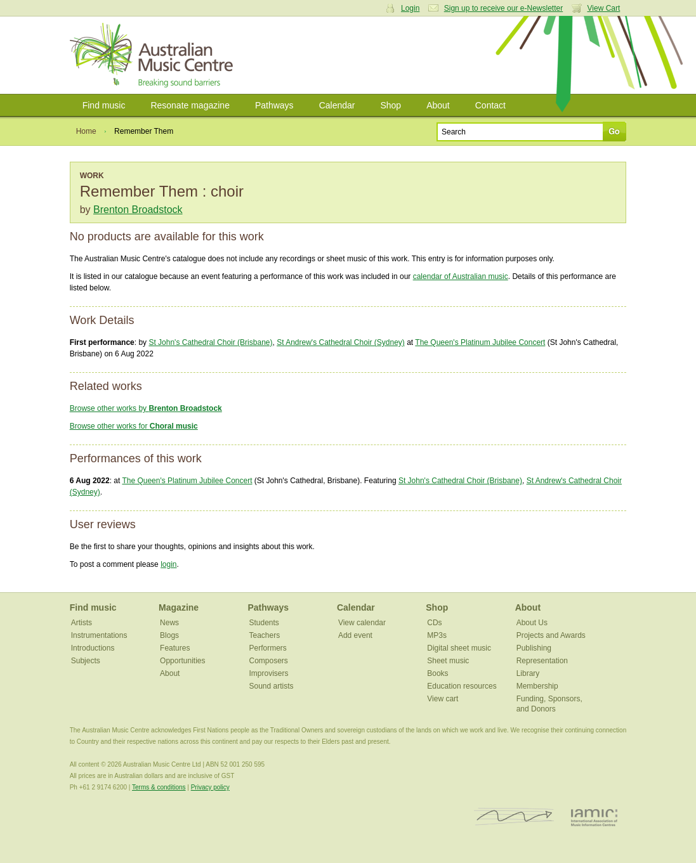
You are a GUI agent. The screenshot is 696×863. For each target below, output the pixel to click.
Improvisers (268, 673)
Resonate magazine (190, 105)
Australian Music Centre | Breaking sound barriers (154, 55)
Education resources (461, 686)
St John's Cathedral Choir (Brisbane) (210, 342)
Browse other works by (146, 408)
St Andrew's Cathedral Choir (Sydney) (341, 342)
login (168, 564)
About (438, 105)
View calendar (362, 622)
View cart (442, 698)
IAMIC (594, 817)
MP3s (437, 635)
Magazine (179, 607)
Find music (104, 105)
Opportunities (182, 660)
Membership (537, 686)
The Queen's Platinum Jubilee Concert (480, 342)
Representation (542, 660)
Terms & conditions (158, 787)
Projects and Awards (551, 635)
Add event (355, 635)
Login (410, 8)
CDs (434, 622)
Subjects (85, 660)
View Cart (604, 8)
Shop (390, 105)
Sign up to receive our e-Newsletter (503, 8)
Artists (81, 622)
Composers (268, 660)
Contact (490, 105)
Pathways (274, 105)
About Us (532, 622)
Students (264, 622)
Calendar (337, 105)
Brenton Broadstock (138, 209)
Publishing (533, 648)
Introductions (93, 648)
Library (528, 673)
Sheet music (448, 660)
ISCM (514, 817)
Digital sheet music (459, 648)
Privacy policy (210, 787)
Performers (267, 648)
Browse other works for (134, 426)
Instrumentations (99, 635)
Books (437, 673)
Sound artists (271, 686)
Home (86, 131)
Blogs (169, 635)
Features (175, 648)
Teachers (264, 635)
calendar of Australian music (460, 276)
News (169, 622)
